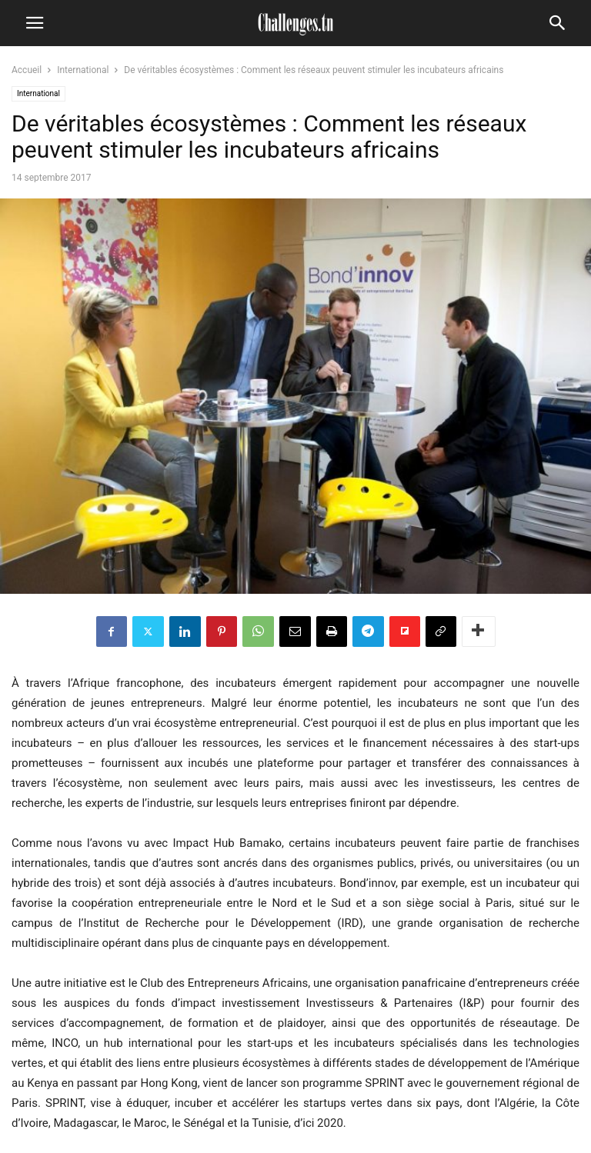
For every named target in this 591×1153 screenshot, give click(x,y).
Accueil (27, 70)
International (83, 70)
